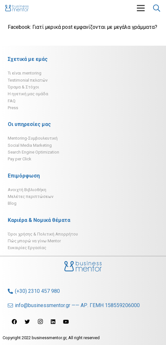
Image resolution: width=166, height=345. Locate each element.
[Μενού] (141, 8)
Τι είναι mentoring (24, 73)
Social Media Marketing (30, 145)
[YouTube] (66, 321)
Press (13, 107)
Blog (12, 203)
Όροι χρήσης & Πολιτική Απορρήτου (43, 234)
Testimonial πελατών (28, 80)
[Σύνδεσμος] (16, 8)
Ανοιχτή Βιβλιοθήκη (27, 189)
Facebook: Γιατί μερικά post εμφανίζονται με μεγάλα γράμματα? (82, 27)
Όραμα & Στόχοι (23, 87)
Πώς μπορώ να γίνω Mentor (34, 240)
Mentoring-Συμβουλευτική (33, 138)
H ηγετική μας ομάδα (28, 93)
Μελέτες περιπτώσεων (30, 196)
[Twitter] (27, 321)
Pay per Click (19, 158)
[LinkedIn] (53, 321)
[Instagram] (40, 321)
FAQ (12, 100)
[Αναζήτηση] (156, 8)
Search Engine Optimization (33, 152)
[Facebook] (14, 321)
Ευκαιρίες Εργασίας (27, 247)
